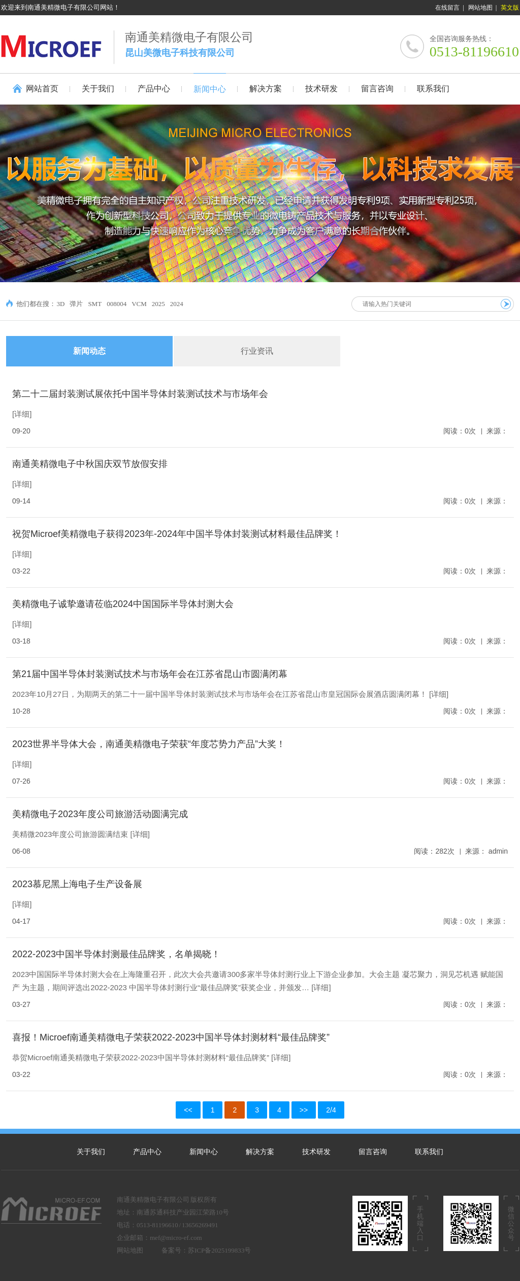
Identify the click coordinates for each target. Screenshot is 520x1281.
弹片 (76, 304)
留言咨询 (373, 1152)
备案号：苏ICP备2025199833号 (206, 1250)
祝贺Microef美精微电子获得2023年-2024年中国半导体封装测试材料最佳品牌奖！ (177, 534)
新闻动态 (89, 351)
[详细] (21, 414)
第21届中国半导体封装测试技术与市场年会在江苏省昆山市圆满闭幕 (149, 674)
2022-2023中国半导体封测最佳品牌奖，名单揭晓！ (116, 954)
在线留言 (447, 7)
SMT (95, 304)
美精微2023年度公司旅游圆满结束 (70, 834)
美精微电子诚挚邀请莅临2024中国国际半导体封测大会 (123, 604)
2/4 (331, 1110)
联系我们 (429, 1152)
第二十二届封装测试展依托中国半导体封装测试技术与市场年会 (140, 394)
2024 (176, 304)
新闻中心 (203, 1152)
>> (304, 1110)
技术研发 (316, 1152)
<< (188, 1110)
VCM (139, 304)
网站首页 (42, 88)
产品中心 (147, 1152)
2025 (158, 304)
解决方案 (260, 1152)
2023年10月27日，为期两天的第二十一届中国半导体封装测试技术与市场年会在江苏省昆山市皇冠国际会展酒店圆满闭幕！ (219, 694)
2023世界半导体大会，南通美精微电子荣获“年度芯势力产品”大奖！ (148, 744)
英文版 (510, 7)
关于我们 (91, 1152)
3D (61, 304)
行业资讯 (257, 351)
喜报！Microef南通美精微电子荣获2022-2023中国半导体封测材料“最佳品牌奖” (171, 1037)
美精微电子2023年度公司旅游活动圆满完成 (100, 814)
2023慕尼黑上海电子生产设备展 (77, 884)
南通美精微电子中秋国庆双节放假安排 (90, 464)
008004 (116, 304)
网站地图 (480, 7)
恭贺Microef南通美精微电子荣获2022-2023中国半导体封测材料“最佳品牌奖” (140, 1057)
